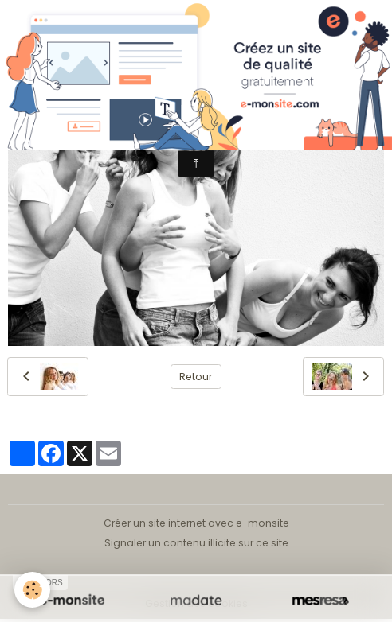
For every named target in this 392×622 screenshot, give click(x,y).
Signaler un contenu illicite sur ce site (196, 543)
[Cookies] (32, 590)
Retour (195, 376)
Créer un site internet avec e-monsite (196, 523)
